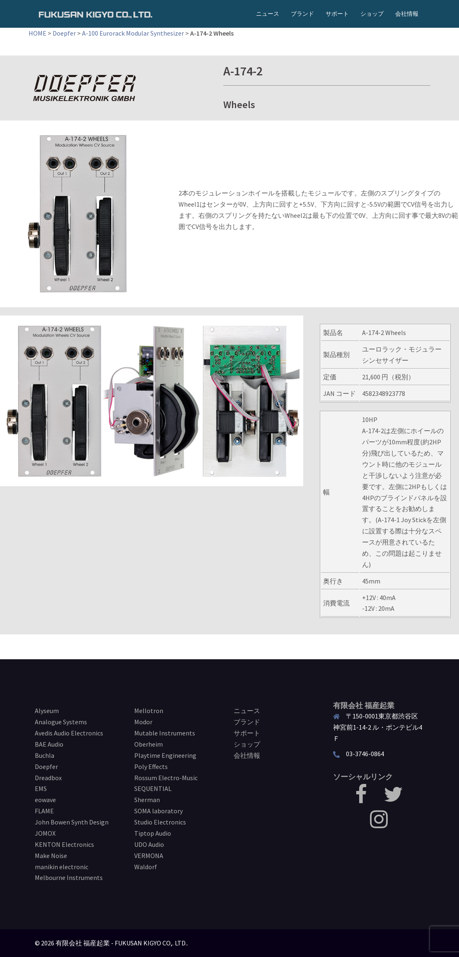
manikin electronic (61, 867)
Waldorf (145, 867)
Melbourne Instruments (69, 877)
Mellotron (148, 710)
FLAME (44, 811)
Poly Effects (151, 766)
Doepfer (64, 33)
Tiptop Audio (152, 833)
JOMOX (45, 833)
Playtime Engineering (165, 755)
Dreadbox (48, 778)
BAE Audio (49, 744)
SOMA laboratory (158, 811)
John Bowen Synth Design (72, 822)
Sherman (147, 799)
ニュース (267, 13)
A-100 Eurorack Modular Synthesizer (133, 33)
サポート (337, 13)
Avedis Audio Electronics (69, 733)
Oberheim (148, 744)
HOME (37, 33)
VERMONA (148, 855)
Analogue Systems (61, 722)
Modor (143, 722)
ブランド (302, 13)
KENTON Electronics (64, 844)
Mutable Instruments (164, 733)
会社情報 (406, 13)
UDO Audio (149, 844)
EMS (41, 788)
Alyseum (47, 710)
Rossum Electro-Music (166, 778)
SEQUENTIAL (153, 788)
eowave (45, 799)
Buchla (44, 755)
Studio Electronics (160, 822)
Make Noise (51, 855)
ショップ (372, 13)
